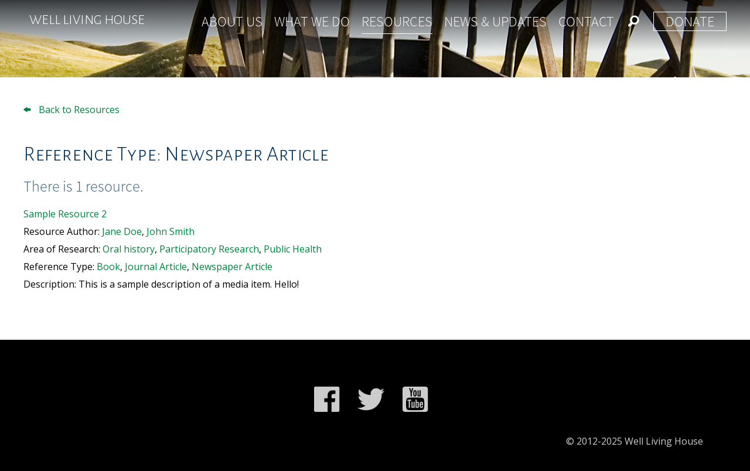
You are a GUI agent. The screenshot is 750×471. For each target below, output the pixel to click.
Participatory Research (209, 249)
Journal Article (156, 266)
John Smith (170, 231)
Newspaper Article (232, 266)
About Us (232, 21)
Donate (690, 21)
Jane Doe (122, 231)
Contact (586, 21)
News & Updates (495, 21)
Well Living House (87, 20)
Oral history (129, 249)
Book (108, 266)
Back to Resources (71, 109)
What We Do (312, 21)
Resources (397, 21)
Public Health (293, 249)
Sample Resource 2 (65, 213)
